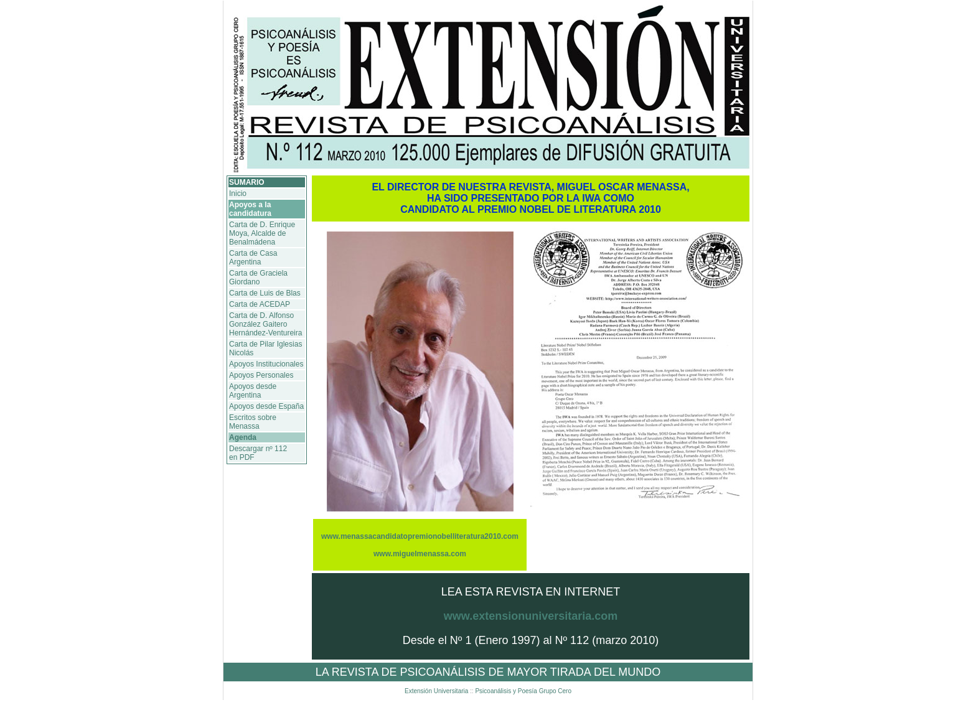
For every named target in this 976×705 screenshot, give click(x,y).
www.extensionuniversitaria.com (530, 616)
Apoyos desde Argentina (252, 390)
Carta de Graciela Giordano (258, 277)
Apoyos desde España (266, 406)
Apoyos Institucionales (266, 364)
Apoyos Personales (261, 375)
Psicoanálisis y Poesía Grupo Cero (522, 691)
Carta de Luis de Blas (265, 293)
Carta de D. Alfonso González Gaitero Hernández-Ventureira (265, 324)
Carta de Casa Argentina (253, 257)
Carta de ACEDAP (259, 304)
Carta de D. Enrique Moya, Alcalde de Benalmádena (262, 233)
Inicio (237, 193)
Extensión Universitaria (437, 691)
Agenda (242, 437)
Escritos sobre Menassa (252, 422)
